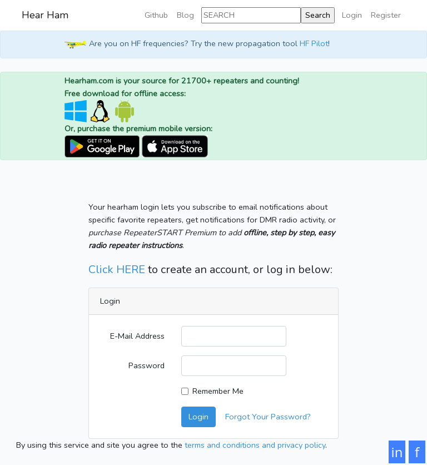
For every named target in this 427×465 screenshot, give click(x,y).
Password (146, 365)
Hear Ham (45, 15)
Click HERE (116, 269)
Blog (185, 15)
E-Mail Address (137, 336)
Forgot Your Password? (268, 416)
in (397, 452)
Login (352, 15)
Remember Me (218, 391)
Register (386, 15)
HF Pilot (314, 43)
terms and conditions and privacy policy (255, 445)
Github (156, 15)
